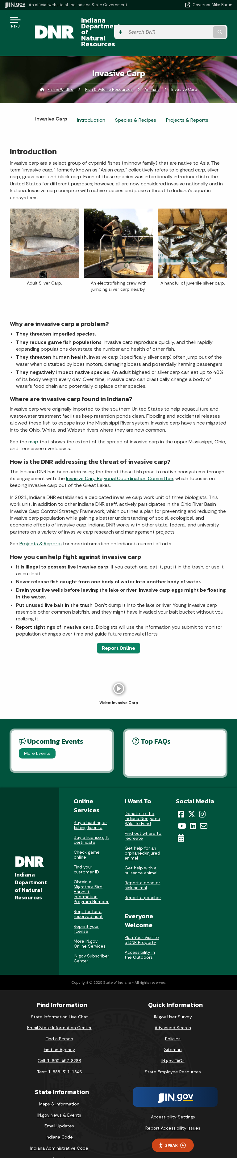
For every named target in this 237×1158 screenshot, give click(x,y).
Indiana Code (59, 1120)
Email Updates (59, 1109)
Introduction (91, 103)
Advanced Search (173, 1011)
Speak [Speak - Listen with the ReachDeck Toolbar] (172, 1129)
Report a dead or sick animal (142, 868)
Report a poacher (143, 881)
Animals (152, 72)
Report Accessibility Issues (172, 1111)
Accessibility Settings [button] (173, 1100)
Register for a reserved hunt (88, 897)
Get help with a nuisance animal (141, 853)
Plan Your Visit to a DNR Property (142, 923)
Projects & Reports (187, 103)
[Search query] (199, 25)
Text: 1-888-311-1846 (59, 1055)
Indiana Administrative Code (59, 1131)
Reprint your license (86, 912)
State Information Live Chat (59, 1000)
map (34, 425)
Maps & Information (59, 1087)
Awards (59, 1142)
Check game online (87, 838)
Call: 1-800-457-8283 (59, 1044)
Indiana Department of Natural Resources (110, 24)
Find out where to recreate (143, 819)
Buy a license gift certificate (91, 823)
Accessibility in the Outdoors (140, 938)
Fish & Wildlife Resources (109, 72)
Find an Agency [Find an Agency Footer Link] (59, 1033)
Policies (173, 1022)
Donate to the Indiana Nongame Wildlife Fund (142, 801)
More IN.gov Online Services (90, 927)
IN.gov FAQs (173, 1044)
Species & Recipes (135, 103)
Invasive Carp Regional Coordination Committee (119, 462)
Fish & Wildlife (60, 72)
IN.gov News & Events (59, 1098)
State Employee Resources (173, 1055)
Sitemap (173, 1033)
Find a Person (59, 1022)
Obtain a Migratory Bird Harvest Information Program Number (91, 875)
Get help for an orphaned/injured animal (142, 836)
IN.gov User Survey (173, 1000)
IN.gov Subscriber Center (91, 941)
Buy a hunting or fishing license (90, 808)
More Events (37, 737)
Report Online (118, 631)
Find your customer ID (86, 852)
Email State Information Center (59, 1011)
